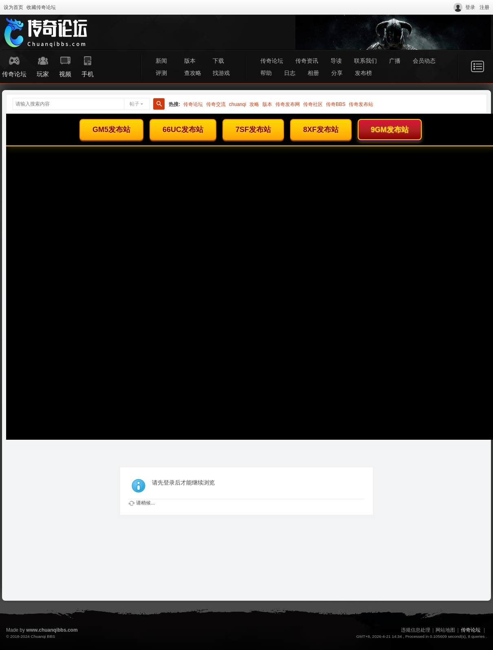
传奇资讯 (306, 60)
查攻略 (192, 73)
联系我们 (365, 60)
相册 (313, 73)
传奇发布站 (361, 104)
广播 (395, 60)
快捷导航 (477, 66)
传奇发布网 (287, 104)
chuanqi (237, 104)
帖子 (134, 104)
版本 (190, 60)
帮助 (266, 73)
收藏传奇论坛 (41, 7)
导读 (336, 60)
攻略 (254, 104)
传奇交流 (216, 104)
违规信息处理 (415, 630)
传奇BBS (336, 104)
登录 (470, 7)
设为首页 (13, 7)
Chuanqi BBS (43, 636)
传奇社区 (313, 104)
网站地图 (445, 630)
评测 (161, 73)
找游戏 (221, 73)
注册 (484, 7)
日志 (289, 73)
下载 (218, 60)
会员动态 (424, 60)
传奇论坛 (271, 60)
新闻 (161, 60)
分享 (337, 73)
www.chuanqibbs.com (51, 630)
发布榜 (363, 73)
